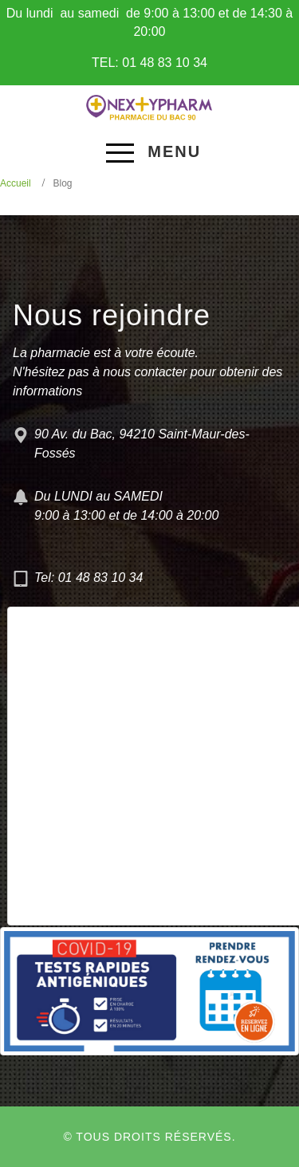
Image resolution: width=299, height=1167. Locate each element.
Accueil (15, 183)
